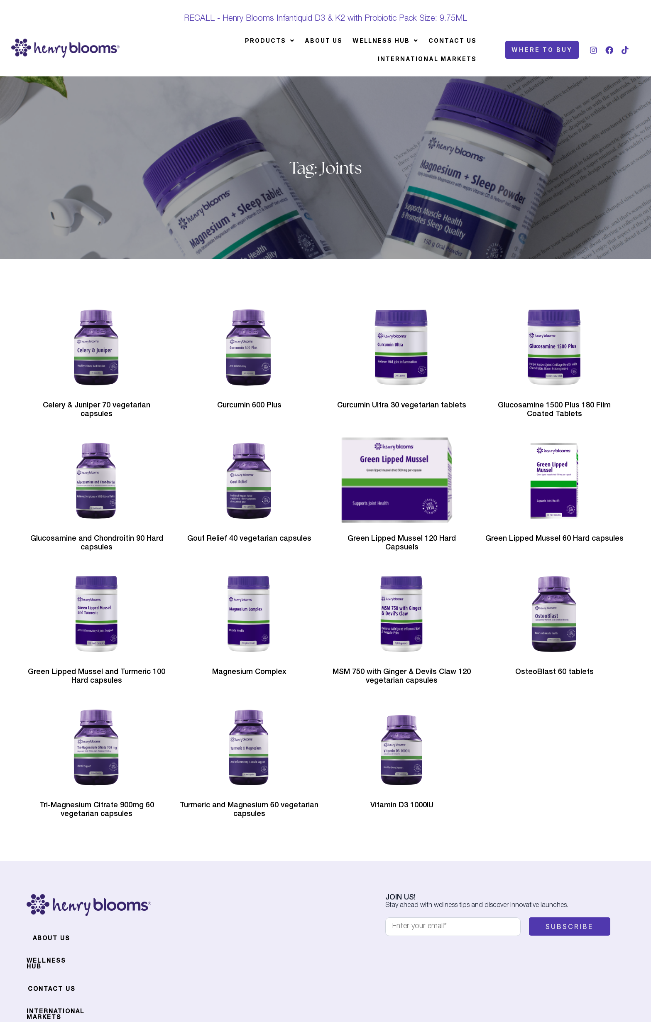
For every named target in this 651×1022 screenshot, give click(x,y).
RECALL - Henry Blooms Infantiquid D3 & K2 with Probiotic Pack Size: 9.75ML (325, 19)
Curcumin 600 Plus (249, 405)
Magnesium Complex (249, 672)
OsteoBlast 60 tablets (554, 672)
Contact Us (452, 40)
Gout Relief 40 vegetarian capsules (249, 539)
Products (270, 40)
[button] (270, 41)
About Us (324, 40)
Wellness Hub (385, 40)
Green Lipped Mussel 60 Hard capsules (554, 539)
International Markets (427, 58)
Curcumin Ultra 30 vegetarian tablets (401, 405)
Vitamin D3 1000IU (401, 805)
